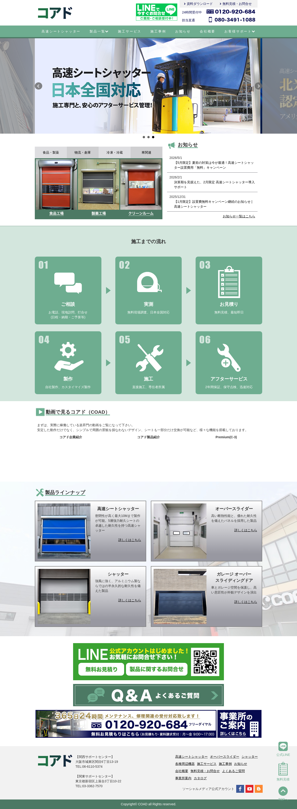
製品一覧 (99, 31)
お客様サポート (239, 31)
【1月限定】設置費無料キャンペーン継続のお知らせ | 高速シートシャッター (213, 204)
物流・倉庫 (82, 152)
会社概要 (207, 31)
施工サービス (129, 31)
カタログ (200, 778)
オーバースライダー (224, 756)
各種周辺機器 (185, 764)
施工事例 (158, 31)
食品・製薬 (51, 152)
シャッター (250, 756)
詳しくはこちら (129, 540)
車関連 (146, 152)
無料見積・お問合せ (237, 4)
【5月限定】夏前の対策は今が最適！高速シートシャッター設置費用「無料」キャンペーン (214, 165)
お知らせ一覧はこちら (239, 216)
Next (258, 86)
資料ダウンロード (200, 4)
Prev (38, 86)
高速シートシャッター (61, 31)
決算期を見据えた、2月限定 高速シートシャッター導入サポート (214, 184)
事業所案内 (183, 778)
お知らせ (183, 31)
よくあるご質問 (233, 771)
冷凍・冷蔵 (115, 152)
